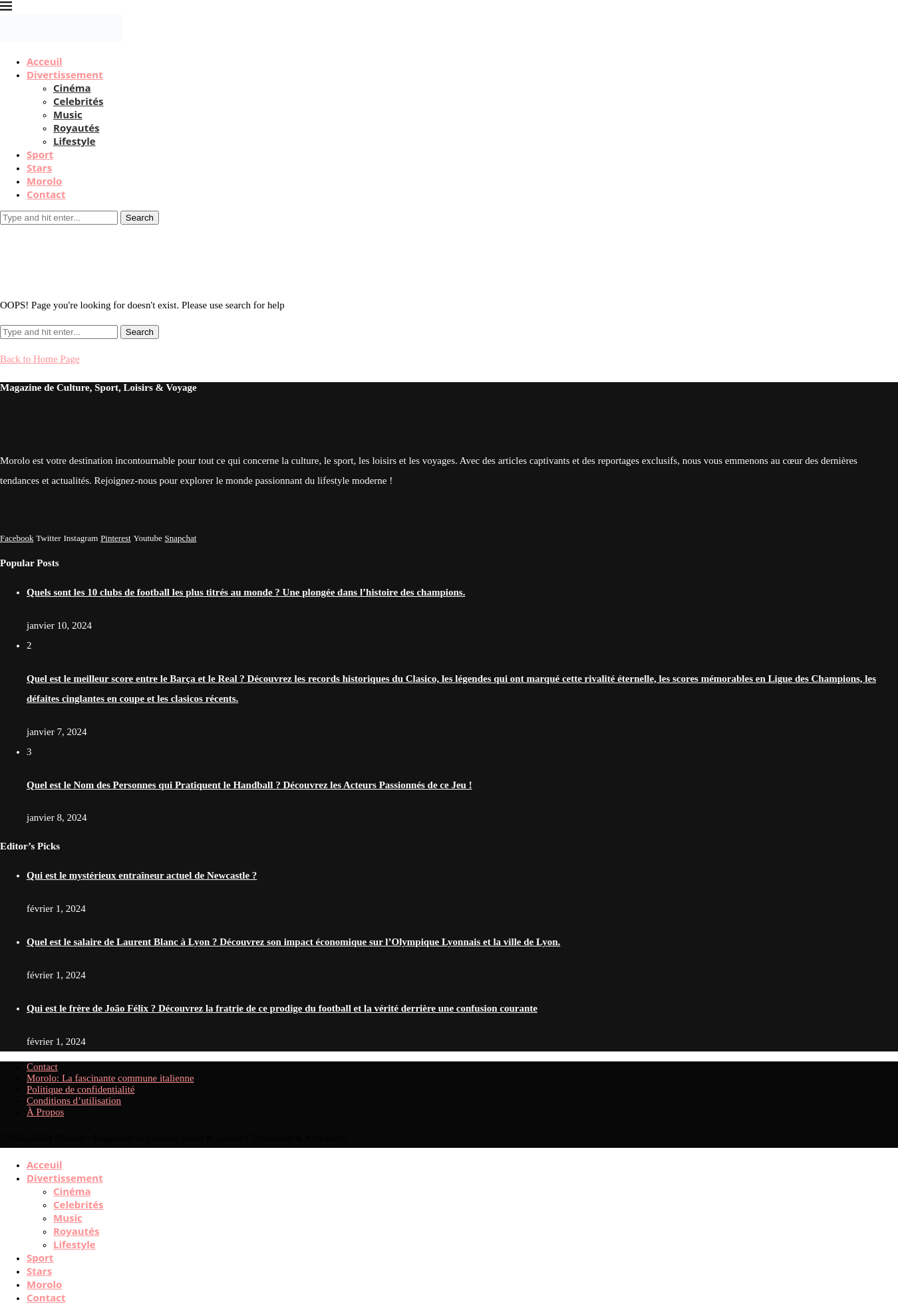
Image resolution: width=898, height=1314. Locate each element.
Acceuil (45, 61)
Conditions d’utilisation (74, 1100)
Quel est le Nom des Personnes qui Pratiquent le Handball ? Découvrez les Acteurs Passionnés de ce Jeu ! (249, 785)
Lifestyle (74, 141)
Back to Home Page (40, 359)
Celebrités (78, 101)
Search (140, 218)
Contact (46, 194)
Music (67, 114)
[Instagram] (80, 537)
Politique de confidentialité (80, 1089)
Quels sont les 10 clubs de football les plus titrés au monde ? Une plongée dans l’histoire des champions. (246, 592)
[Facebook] (17, 537)
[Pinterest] (115, 537)
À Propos (45, 1112)
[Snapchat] (181, 537)
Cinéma (72, 87)
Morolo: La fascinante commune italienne (110, 1078)
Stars (39, 167)
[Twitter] (48, 537)
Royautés (76, 127)
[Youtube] (147, 537)
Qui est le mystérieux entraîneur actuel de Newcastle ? (142, 875)
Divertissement (65, 74)
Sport (40, 154)
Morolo (44, 180)
